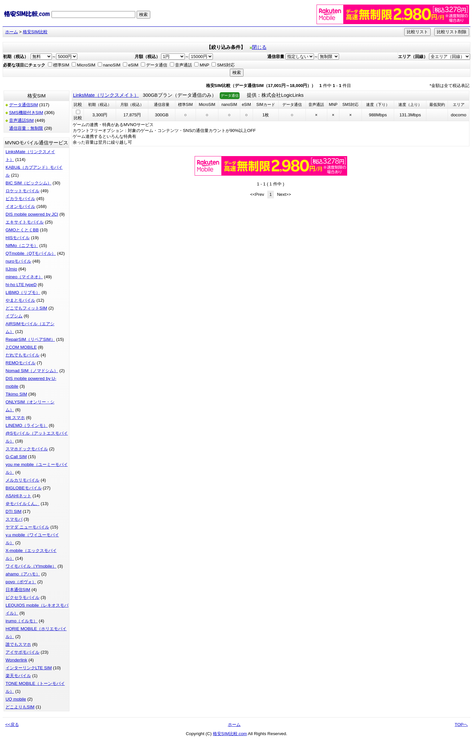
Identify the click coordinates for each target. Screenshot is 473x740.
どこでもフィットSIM (26, 308)
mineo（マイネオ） (24, 276)
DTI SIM (14, 511)
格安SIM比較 (35, 31)
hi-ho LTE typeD (21, 284)
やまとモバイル (20, 300)
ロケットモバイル (22, 190)
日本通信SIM (18, 589)
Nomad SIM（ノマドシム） (32, 370)
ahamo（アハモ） (23, 574)
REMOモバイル (21, 362)
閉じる (258, 47)
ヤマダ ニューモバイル (27, 527)
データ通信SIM (23, 104)
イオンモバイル (20, 206)
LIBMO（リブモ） (23, 292)
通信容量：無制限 (26, 128)
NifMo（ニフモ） (22, 245)
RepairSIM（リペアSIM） (30, 339)
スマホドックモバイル (27, 448)
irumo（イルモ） (21, 620)
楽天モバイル (18, 675)
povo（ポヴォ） (21, 581)
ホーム (11, 31)
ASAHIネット (18, 495)
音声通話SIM (21, 120)
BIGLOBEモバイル (24, 488)
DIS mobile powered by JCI (32, 214)
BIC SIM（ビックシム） (29, 183)
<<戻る (12, 724)
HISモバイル (18, 237)
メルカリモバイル (22, 480)
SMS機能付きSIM (26, 112)
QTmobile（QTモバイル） (31, 253)
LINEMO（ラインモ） (27, 425)
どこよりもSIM (20, 706)
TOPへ (461, 724)
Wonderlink (16, 660)
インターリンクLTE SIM (29, 667)
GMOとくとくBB (22, 229)
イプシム (14, 315)
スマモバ (14, 519)
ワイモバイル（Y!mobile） (31, 566)
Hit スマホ (15, 417)
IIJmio (11, 269)
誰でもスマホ (18, 644)
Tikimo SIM (16, 394)
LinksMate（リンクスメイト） (106, 95)
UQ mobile (16, 699)
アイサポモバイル (22, 652)
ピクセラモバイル (22, 597)
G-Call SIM (16, 456)
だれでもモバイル (22, 355)
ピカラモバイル (20, 198)
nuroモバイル (18, 261)
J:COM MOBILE (21, 347)
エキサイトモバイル (25, 222)
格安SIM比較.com (230, 733)
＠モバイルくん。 (22, 503)
